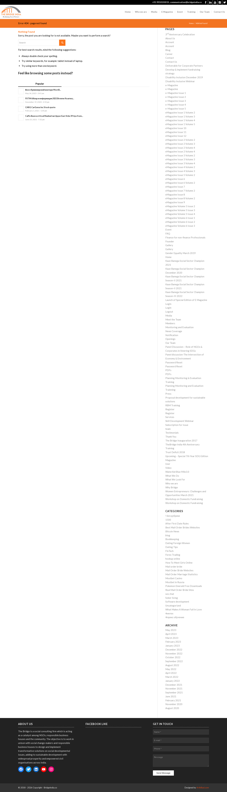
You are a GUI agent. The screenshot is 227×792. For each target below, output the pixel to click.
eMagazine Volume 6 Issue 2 (180, 221)
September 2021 (174, 692)
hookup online (172, 558)
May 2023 (170, 630)
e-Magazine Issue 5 (175, 108)
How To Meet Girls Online (178, 562)
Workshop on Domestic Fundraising (184, 499)
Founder (169, 241)
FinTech (169, 551)
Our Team (170, 342)
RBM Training (172, 405)
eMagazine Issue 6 (175, 178)
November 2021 (173, 688)
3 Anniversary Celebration (180, 34)
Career (169, 54)
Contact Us (171, 61)
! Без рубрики (172, 515)
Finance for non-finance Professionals (185, 237)
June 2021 (170, 696)
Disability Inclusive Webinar (180, 81)
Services (169, 417)
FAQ (167, 233)
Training (169, 448)
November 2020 (173, 704)
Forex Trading (172, 554)
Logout (169, 311)
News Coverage (173, 331)
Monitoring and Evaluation (179, 327)
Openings (170, 338)
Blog (167, 50)
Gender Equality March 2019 (180, 253)
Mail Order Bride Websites (179, 570)
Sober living (171, 597)
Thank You (170, 436)
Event (168, 229)
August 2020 (172, 708)
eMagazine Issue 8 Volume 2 (180, 198)
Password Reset (173, 362)
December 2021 (173, 684)
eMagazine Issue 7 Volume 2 (180, 190)
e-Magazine (171, 85)
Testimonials (172, 432)
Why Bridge (171, 487)
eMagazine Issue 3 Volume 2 (180, 155)
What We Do (172, 475)
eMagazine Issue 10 (175, 128)
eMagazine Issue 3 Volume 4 (180, 163)
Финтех (169, 613)
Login (168, 303)
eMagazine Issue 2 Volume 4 (180, 147)
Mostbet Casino (173, 578)
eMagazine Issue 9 (175, 202)
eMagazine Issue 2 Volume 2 (180, 139)
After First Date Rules (177, 523)
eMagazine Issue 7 (175, 186)
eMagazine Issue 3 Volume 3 (180, 159)
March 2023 (171, 637)
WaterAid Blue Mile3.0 (177, 471)
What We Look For (175, 479)
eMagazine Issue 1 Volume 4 (180, 120)
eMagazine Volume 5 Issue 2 (180, 206)
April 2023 (171, 633)
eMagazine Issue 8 (175, 194)
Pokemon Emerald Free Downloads (183, 586)
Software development (177, 601)
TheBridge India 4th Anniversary (182, 444)
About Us (170, 38)
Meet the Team (173, 319)
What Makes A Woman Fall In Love (183, 609)
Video (168, 467)
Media (168, 315)
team (168, 428)
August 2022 (172, 665)
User (167, 463)
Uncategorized (173, 605)
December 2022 (173, 649)
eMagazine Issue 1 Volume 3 (180, 116)
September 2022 (174, 661)
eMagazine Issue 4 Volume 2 (180, 167)
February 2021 (173, 700)
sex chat (169, 593)
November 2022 (173, 653)
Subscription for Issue (176, 424)
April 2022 (171, 672)
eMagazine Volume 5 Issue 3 (180, 210)
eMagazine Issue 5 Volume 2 (180, 175)
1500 (168, 519)
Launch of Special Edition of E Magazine (186, 299)
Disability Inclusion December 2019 (184, 77)
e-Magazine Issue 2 (175, 96)
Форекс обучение (174, 617)
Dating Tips (171, 547)
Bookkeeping (172, 539)
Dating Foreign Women (177, 543)
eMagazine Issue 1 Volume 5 (180, 124)
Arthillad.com (203, 787)
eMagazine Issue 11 (175, 132)
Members (170, 323)
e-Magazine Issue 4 (175, 104)
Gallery (169, 245)
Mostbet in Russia (174, 582)
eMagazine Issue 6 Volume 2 (180, 182)
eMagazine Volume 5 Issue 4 (180, 214)
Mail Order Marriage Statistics (181, 574)
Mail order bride (173, 566)
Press (168, 393)
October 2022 (172, 657)
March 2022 (171, 676)
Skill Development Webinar (179, 421)
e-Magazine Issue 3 (175, 100)
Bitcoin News (172, 531)
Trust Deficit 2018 (175, 452)
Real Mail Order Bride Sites (179, 589)
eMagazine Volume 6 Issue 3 (180, 225)
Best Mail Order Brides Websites (182, 527)
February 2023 (173, 641)
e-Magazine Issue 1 (175, 93)
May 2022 (170, 669)
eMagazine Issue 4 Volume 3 (180, 171)
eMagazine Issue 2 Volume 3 (180, 143)
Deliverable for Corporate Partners (184, 65)
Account (169, 42)
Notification (171, 335)
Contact (169, 57)
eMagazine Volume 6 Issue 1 (180, 217)
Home (191, 23)
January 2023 (172, 645)
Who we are (171, 483)
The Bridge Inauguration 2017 (181, 440)
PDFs (168, 370)
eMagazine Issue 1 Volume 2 (180, 112)
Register (170, 409)
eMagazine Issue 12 (175, 135)
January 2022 (172, 680)
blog (167, 535)
